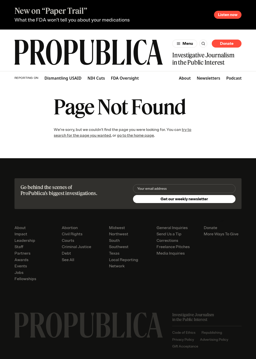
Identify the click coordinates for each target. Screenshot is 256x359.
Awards (21, 259)
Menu (187, 43)
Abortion (70, 227)
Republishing (212, 332)
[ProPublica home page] (88, 325)
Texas (114, 253)
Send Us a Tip (169, 234)
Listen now (228, 14)
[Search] (203, 44)
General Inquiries (172, 227)
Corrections (167, 240)
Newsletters (208, 78)
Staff (18, 246)
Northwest (118, 234)
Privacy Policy (183, 339)
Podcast (234, 78)
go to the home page (135, 135)
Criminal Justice (76, 246)
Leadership (24, 240)
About (185, 78)
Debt (66, 253)
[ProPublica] (88, 53)
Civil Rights (72, 234)
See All (68, 259)
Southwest (118, 246)
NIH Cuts (96, 78)
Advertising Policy (214, 339)
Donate (227, 43)
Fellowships (25, 278)
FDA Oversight (125, 78)
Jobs (19, 272)
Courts (68, 240)
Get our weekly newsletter (184, 199)
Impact (20, 234)
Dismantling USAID (63, 78)
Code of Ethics (184, 332)
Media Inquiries (170, 253)
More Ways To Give (221, 234)
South (114, 240)
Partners (22, 253)
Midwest (117, 227)
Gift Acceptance (185, 346)
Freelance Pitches (173, 246)
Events (20, 266)
